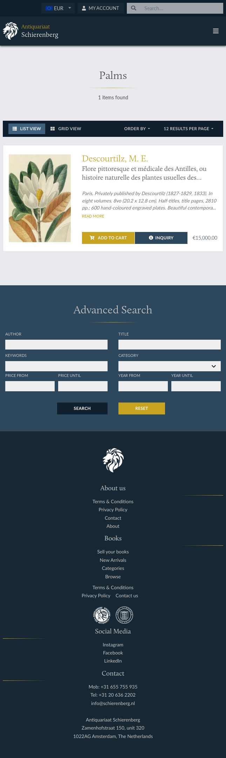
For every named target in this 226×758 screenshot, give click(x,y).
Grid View (65, 129)
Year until (182, 375)
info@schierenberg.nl (113, 703)
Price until (69, 375)
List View (27, 129)
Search (82, 408)
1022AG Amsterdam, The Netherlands (113, 736)
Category (128, 355)
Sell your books (113, 551)
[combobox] (58, 8)
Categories (113, 568)
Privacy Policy (113, 509)
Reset (141, 408)
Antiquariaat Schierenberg (113, 720)
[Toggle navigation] (215, 31)
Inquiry (161, 238)
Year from (129, 375)
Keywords (16, 355)
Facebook (113, 653)
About (113, 526)
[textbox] (58, 8)
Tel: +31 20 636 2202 (113, 695)
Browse (113, 576)
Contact (113, 518)
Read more (93, 216)
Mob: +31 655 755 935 (113, 687)
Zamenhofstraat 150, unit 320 (113, 728)
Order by (135, 129)
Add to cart (108, 238)
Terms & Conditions (113, 501)
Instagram (113, 644)
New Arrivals (113, 560)
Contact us (127, 595)
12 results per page (187, 129)
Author (13, 334)
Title (123, 334)
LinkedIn (113, 661)
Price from (16, 375)
